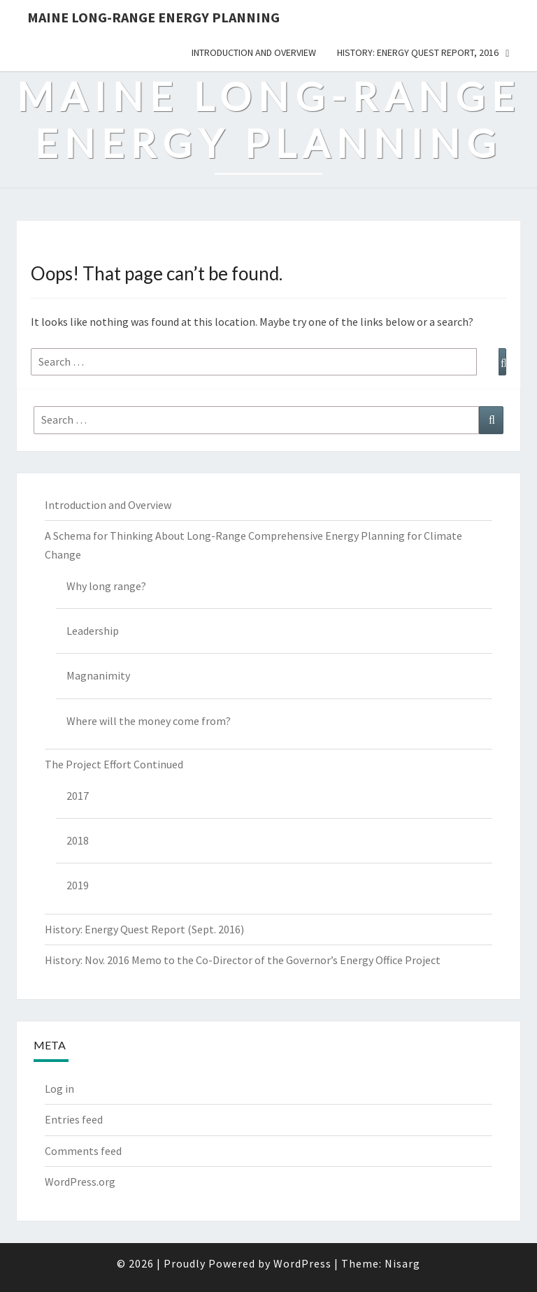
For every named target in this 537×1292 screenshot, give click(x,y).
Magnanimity (98, 675)
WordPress (302, 1263)
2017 (77, 796)
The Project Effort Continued (114, 764)
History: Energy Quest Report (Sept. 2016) (144, 929)
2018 (77, 840)
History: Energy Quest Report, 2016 (418, 52)
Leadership (92, 631)
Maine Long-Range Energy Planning (153, 17)
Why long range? (106, 586)
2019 (77, 885)
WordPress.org (80, 1182)
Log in (59, 1089)
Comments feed (83, 1151)
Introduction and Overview (254, 52)
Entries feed (74, 1119)
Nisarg (402, 1263)
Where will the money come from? (148, 721)
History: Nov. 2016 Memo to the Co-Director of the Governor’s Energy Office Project (243, 960)
